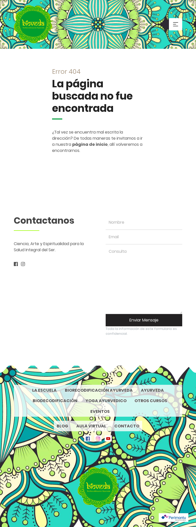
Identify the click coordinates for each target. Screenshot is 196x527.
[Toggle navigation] (175, 24)
